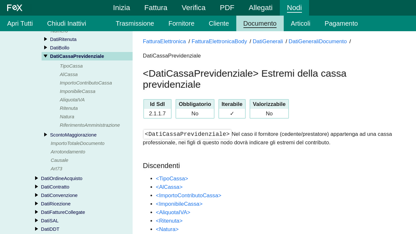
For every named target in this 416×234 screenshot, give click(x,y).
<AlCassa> (169, 187)
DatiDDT (50, 229)
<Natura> (167, 229)
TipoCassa (71, 66)
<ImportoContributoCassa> (188, 195)
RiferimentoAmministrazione (90, 125)
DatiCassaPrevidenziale (77, 56)
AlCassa (69, 75)
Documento (260, 23)
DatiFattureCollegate (63, 212)
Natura (67, 117)
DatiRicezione (56, 204)
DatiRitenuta (63, 40)
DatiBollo (59, 48)
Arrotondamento (68, 152)
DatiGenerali (268, 41)
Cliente (219, 23)
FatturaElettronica (164, 41)
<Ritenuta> (169, 221)
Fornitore (181, 23)
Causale (59, 160)
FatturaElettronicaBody (219, 41)
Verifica (193, 8)
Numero (59, 31)
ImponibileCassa (77, 92)
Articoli (300, 23)
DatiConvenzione (59, 196)
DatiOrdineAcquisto (61, 179)
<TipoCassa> (172, 179)
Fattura (155, 8)
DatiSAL (49, 221)
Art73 (56, 169)
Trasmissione (135, 23)
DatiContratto (55, 187)
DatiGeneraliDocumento (318, 41)
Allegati (260, 8)
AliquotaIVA (72, 100)
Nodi (294, 8)
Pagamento (341, 23)
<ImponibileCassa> (179, 204)
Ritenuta (69, 108)
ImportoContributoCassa (86, 83)
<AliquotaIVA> (173, 212)
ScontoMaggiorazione (73, 135)
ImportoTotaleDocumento (78, 144)
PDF (227, 8)
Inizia (121, 8)
